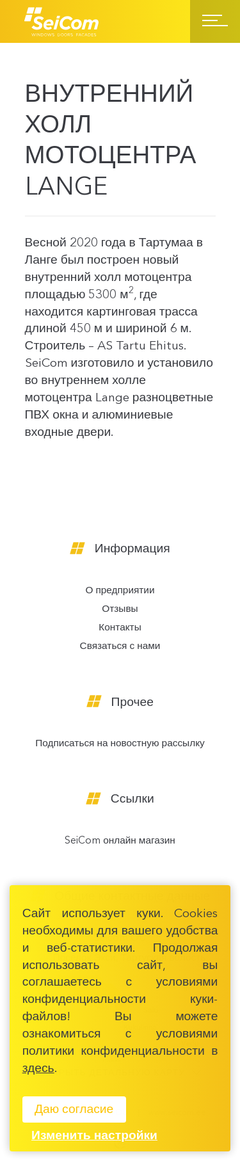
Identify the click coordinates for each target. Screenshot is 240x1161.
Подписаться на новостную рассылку (120, 744)
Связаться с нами (120, 647)
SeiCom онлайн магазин (120, 841)
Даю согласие (74, 1109)
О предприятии (119, 591)
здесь (38, 1068)
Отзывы (120, 609)
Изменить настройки (94, 1136)
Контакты (120, 628)
